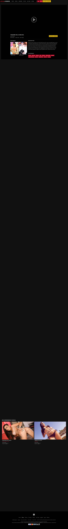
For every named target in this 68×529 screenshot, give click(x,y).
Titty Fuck (33, 55)
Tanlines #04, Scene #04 (38, 440)
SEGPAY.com (41, 522)
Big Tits (30, 55)
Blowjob (37, 55)
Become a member (46, 1)
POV (40, 55)
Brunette (43, 55)
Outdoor (52, 55)
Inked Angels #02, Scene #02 (6, 440)
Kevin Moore (4, 441)
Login (41, 1)
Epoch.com (16, 522)
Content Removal (54, 522)
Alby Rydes (7, 441)
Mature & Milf (48, 55)
